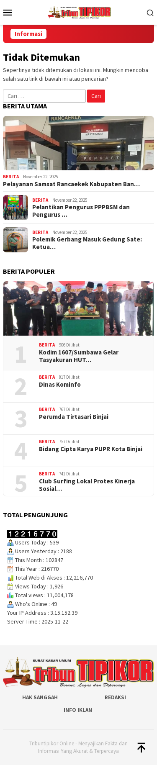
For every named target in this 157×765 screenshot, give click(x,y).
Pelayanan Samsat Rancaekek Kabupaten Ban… (71, 184)
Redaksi (115, 697)
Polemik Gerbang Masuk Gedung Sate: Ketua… (87, 243)
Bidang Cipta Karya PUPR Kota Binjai (90, 449)
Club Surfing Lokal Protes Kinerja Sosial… (87, 485)
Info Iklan (78, 710)
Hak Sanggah (40, 697)
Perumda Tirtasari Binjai (73, 417)
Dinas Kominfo (60, 384)
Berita (11, 177)
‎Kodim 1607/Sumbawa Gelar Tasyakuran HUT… (78, 356)
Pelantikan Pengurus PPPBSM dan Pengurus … (81, 210)
